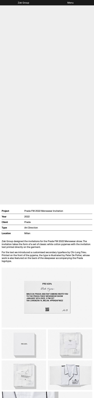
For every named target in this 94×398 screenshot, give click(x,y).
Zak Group (23, 2)
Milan (27, 233)
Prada (27, 222)
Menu (70, 2)
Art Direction (31, 227)
